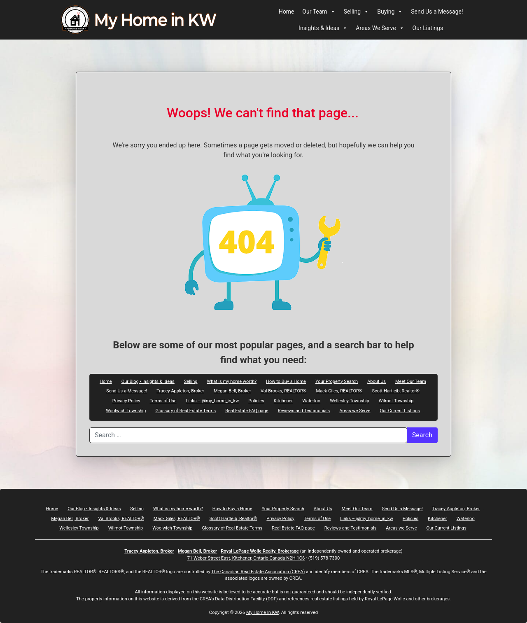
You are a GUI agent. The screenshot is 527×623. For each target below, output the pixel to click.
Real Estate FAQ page (246, 410)
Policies (256, 400)
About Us (376, 381)
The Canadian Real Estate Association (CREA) (258, 571)
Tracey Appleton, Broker (180, 390)
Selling (356, 11)
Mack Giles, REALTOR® (339, 390)
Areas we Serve (354, 410)
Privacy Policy (126, 400)
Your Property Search (336, 381)
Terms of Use (163, 400)
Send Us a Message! (437, 11)
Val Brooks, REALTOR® (283, 390)
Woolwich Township (126, 410)
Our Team (318, 11)
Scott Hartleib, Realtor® (396, 390)
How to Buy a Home (286, 381)
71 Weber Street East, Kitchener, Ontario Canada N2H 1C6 (246, 558)
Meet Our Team (410, 381)
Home (286, 11)
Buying (390, 11)
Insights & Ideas (322, 28)
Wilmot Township (396, 400)
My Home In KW (262, 612)
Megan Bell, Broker (232, 390)
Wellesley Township (349, 400)
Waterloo (311, 400)
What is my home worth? (232, 381)
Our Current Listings (400, 410)
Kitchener (283, 400)
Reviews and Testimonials (304, 410)
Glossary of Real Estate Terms (185, 410)
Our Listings (428, 28)
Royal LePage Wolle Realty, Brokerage (260, 551)
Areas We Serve (380, 28)
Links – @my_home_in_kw (212, 400)
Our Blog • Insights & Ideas (148, 381)
